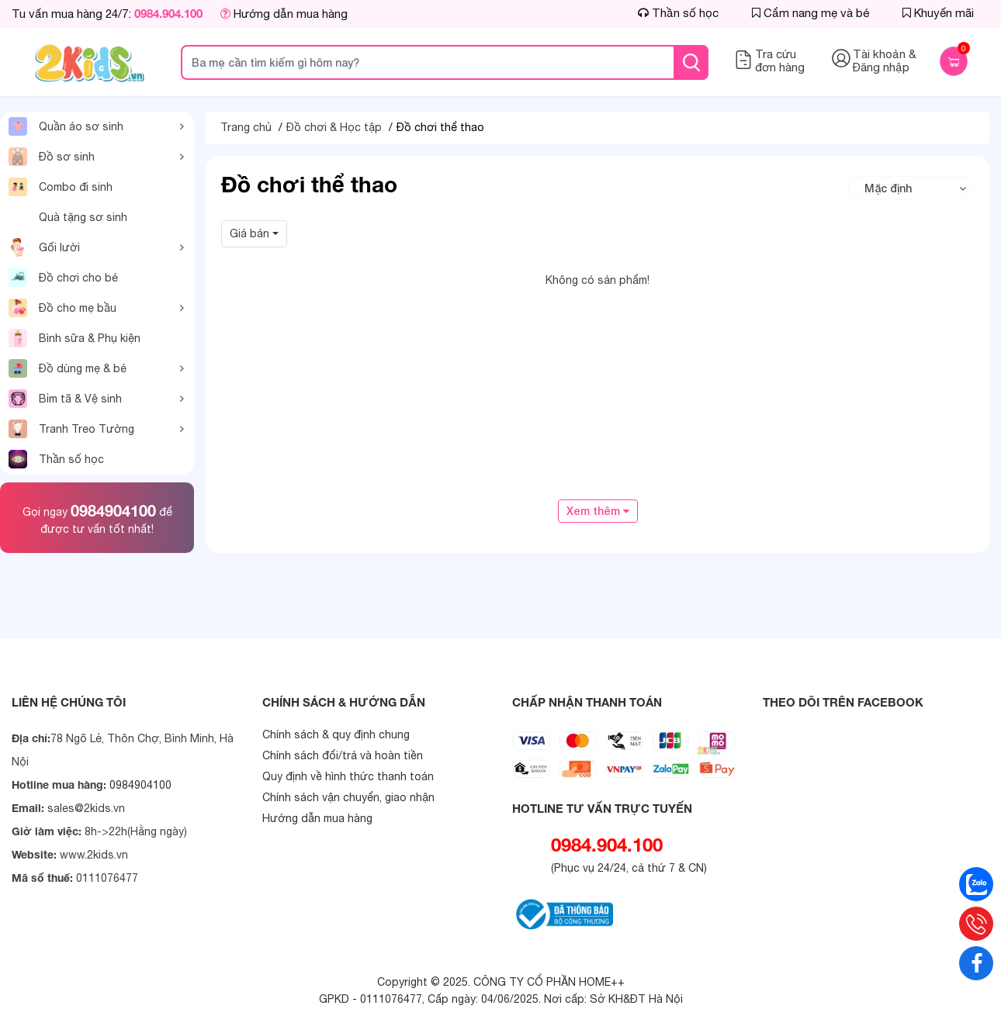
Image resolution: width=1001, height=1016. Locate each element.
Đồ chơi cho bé (63, 277)
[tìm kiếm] (691, 62)
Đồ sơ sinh (52, 156)
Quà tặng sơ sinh (83, 217)
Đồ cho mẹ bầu (62, 308)
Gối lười (44, 247)
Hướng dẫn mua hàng (284, 13)
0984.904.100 (607, 844)
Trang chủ (246, 127)
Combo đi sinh (61, 187)
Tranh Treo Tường (71, 429)
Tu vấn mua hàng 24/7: (107, 13)
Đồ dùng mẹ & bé (67, 368)
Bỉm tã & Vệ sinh (65, 398)
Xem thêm (597, 510)
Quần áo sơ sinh (66, 126)
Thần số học (56, 459)
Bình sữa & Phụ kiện (74, 338)
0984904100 (113, 510)
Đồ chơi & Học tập (334, 127)
